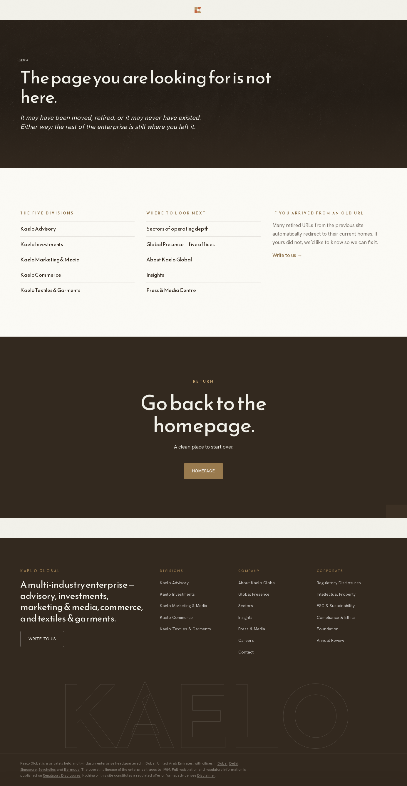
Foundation (328, 629)
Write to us (42, 638)
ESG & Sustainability (336, 605)
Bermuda (72, 769)
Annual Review (330, 640)
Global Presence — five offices (180, 244)
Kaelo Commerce (40, 275)
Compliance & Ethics (336, 617)
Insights (155, 275)
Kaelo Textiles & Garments (50, 290)
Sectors (245, 605)
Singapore (28, 769)
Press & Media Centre (171, 290)
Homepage (203, 478)
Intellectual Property (336, 594)
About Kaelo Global (169, 259)
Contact (246, 652)
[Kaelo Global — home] (203, 10)
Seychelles (47, 769)
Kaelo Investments (41, 244)
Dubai (222, 763)
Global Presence (253, 594)
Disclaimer (206, 775)
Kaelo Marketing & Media (50, 259)
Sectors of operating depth (177, 229)
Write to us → (287, 255)
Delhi (233, 763)
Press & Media (251, 629)
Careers (246, 640)
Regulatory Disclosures (339, 582)
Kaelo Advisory (38, 229)
